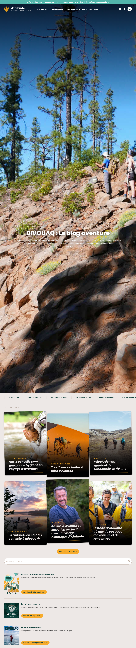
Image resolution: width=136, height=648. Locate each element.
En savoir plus (102, 2)
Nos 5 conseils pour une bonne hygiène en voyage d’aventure (26, 465)
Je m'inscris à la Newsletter (34, 592)
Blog (96, 9)
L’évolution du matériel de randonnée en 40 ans (110, 465)
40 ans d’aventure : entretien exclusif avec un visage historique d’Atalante (67, 531)
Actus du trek (14, 397)
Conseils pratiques (35, 397)
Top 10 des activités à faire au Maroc (67, 469)
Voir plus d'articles (67, 551)
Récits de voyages (106, 397)
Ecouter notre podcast (32, 616)
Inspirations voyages (59, 397)
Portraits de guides (83, 397)
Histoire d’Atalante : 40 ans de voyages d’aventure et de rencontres (109, 533)
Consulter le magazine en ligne (35, 643)
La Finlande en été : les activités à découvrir (25, 537)
